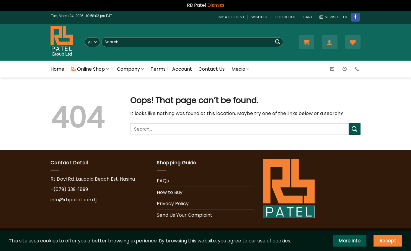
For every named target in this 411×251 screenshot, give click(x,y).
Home (57, 69)
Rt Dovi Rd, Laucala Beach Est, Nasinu (92, 179)
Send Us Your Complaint (184, 215)
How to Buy (169, 192)
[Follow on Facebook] (355, 17)
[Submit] (278, 42)
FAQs (163, 180)
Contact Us (211, 69)
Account (182, 69)
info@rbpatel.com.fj (73, 199)
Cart (308, 17)
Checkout (285, 17)
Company (130, 69)
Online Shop (90, 69)
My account (231, 17)
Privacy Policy (173, 203)
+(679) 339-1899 (69, 189)
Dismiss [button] (215, 5)
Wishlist (259, 17)
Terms (158, 69)
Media (240, 69)
